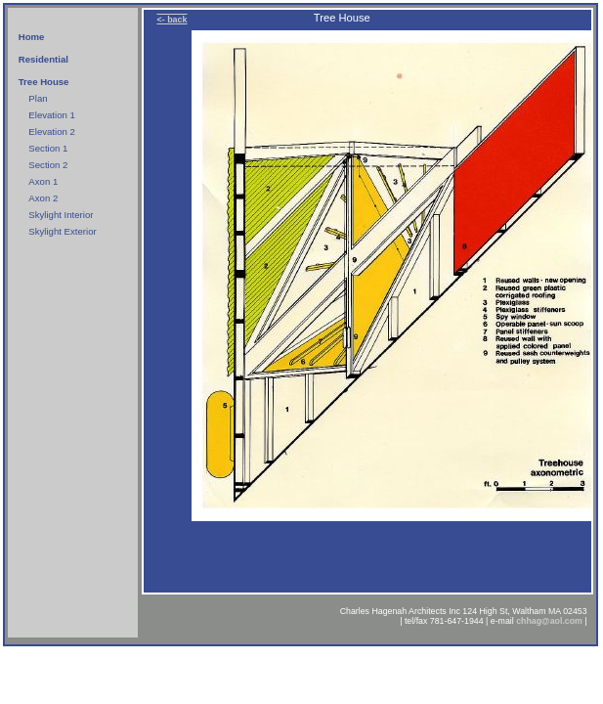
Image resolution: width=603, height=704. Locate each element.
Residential (43, 59)
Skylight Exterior (62, 231)
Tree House (44, 81)
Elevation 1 (51, 115)
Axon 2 (43, 198)
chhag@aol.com (549, 621)
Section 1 (47, 148)
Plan (37, 98)
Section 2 (47, 164)
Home (32, 36)
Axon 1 (43, 181)
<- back (171, 19)
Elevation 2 (51, 131)
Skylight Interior (60, 214)
